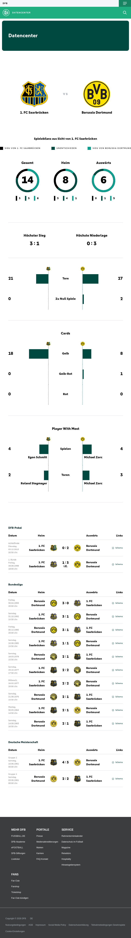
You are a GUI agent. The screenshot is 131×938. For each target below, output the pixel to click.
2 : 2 (65, 670)
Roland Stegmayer (34, 483)
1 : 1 (65, 643)
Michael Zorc (93, 457)
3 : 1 (65, 616)
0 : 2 (65, 548)
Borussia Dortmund (93, 548)
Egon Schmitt (37, 457)
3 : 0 (65, 603)
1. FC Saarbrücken (37, 548)
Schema (117, 548)
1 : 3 (65, 564)
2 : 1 (65, 656)
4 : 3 (65, 762)
